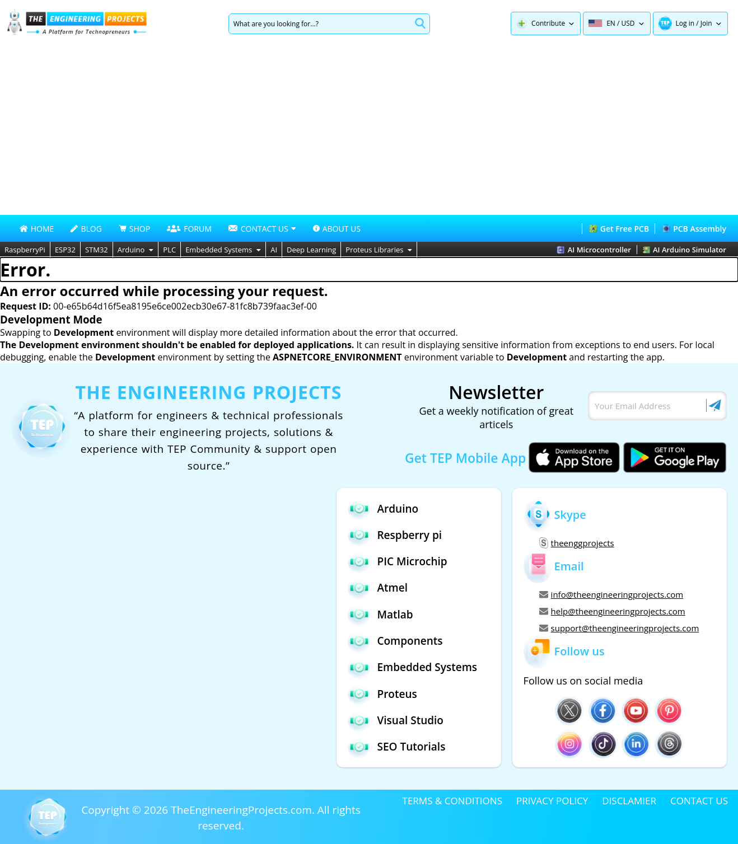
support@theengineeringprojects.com (619, 628)
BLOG (86, 228)
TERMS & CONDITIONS (452, 800)
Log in (685, 23)
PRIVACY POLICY (552, 800)
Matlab (380, 614)
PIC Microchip (397, 561)
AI (273, 250)
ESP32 (65, 250)
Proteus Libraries (378, 250)
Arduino (136, 250)
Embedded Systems (223, 250)
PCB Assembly (694, 228)
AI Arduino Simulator (684, 250)
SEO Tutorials (396, 746)
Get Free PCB (619, 228)
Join (706, 23)
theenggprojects (576, 542)
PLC (169, 250)
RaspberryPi (24, 250)
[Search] (320, 24)
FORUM (189, 228)
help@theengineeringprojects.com (612, 611)
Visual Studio (395, 720)
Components (395, 641)
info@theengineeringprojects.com (611, 594)
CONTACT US (699, 800)
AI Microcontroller (594, 250)
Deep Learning (311, 250)
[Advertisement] (369, 131)
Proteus (382, 693)
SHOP (134, 228)
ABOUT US (337, 228)
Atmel (377, 587)
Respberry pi (395, 534)
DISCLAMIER (629, 800)
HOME (37, 228)
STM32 (96, 250)
